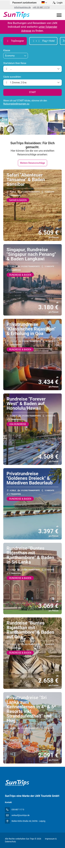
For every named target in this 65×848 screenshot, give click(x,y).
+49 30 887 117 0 (41, 7)
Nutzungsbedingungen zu (16, 103)
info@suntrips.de (22, 7)
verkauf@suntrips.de (20, 815)
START (32, 92)
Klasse (6, 50)
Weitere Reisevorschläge (32, 163)
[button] (1, 40)
